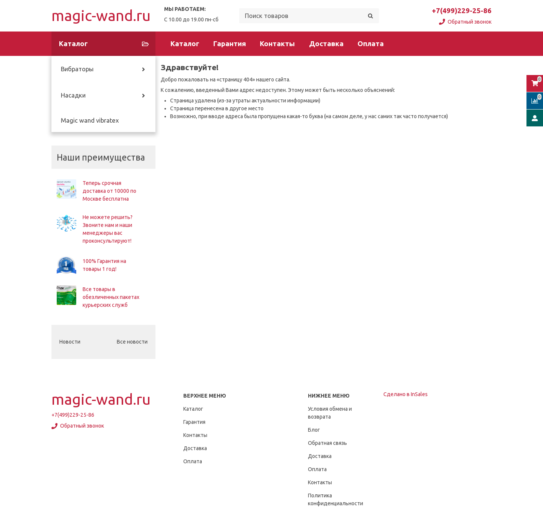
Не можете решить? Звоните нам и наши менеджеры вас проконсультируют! (108, 229)
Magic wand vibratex (90, 120)
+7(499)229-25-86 (462, 11)
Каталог (184, 44)
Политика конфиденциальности (335, 499)
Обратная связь (327, 443)
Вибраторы (77, 69)
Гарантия (229, 44)
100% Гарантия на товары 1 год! (104, 265)
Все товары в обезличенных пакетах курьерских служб (111, 297)
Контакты (277, 44)
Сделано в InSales (405, 394)
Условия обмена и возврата (330, 413)
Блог (314, 430)
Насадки (73, 95)
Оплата (370, 44)
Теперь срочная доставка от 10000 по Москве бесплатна (109, 191)
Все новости (132, 342)
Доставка (326, 44)
